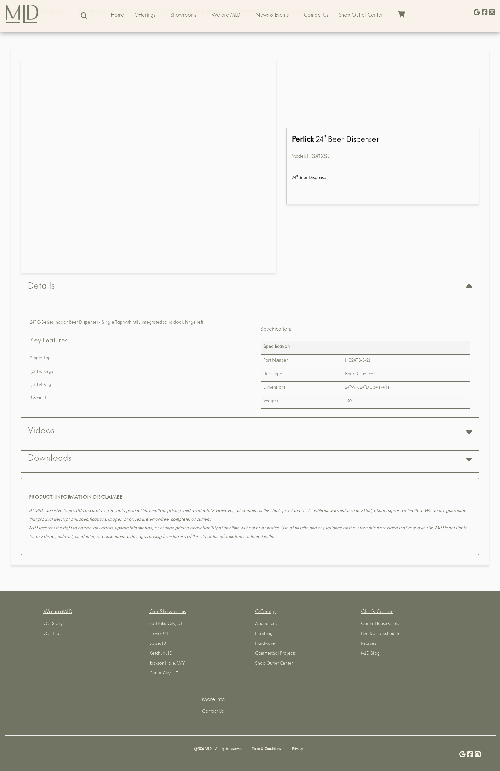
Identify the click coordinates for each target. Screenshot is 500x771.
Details (250, 287)
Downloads (250, 459)
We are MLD (225, 15)
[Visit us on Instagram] (492, 13)
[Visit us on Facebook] (484, 13)
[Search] (84, 15)
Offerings (144, 15)
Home (117, 15)
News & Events (272, 15)
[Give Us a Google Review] (477, 13)
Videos (250, 431)
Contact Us (316, 15)
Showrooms (183, 15)
